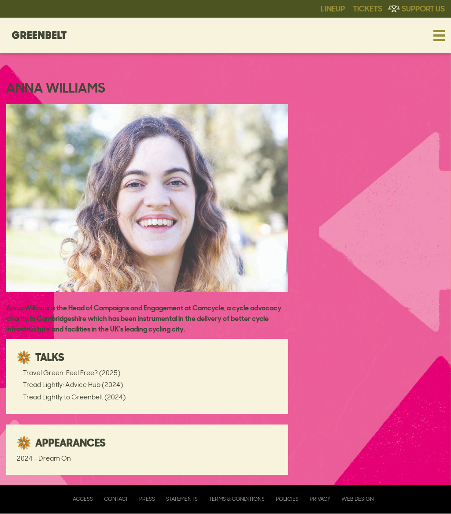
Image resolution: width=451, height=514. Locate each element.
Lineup (333, 8)
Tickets (367, 8)
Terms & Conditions (237, 499)
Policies (287, 499)
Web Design (357, 499)
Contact (116, 499)
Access (83, 499)
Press (147, 499)
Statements (182, 499)
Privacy (320, 499)
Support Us (423, 8)
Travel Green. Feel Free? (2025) (71, 372)
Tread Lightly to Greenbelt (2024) (74, 397)
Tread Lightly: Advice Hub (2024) (73, 384)
